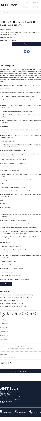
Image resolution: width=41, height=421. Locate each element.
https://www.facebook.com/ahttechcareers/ (18, 279)
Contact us (34, 7)
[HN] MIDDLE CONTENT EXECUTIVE (9, 300)
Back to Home (4, 12)
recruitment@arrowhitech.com (20, 412)
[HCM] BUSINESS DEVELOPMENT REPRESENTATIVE (13, 306)
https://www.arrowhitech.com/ (14, 275)
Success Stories (19, 397)
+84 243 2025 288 (6, 398)
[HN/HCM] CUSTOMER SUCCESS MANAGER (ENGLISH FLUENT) (16, 295)
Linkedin (28, 52)
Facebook (25, 52)
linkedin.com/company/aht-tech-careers (35, 412)
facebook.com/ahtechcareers (6, 412)
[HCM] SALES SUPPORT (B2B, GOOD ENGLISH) (12, 303)
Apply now (26, 44)
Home (28, 3)
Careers (35, 3)
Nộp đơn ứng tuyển (20, 371)
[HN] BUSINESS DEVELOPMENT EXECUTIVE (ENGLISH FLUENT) (16, 298)
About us (25, 7)
